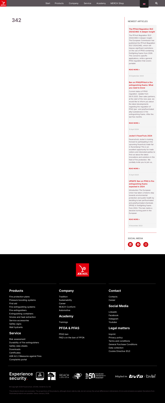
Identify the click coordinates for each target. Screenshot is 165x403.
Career (62, 303)
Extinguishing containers (21, 313)
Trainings (63, 322)
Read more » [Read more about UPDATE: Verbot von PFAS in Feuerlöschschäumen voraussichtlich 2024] (134, 219)
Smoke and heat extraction (22, 317)
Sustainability (65, 300)
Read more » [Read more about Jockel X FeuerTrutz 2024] (134, 168)
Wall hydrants (16, 327)
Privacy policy (116, 337)
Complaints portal (18, 359)
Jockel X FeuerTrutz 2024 (140, 136)
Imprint (112, 334)
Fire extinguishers (18, 310)
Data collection (116, 347)
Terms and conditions (119, 341)
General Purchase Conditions (123, 344)
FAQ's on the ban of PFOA (71, 337)
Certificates (15, 352)
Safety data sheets (18, 346)
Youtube (113, 322)
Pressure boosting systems (22, 300)
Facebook (113, 315)
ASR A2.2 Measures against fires (25, 356)
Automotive (64, 310)
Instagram (113, 318)
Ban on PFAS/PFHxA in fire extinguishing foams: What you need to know (141, 85)
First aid (13, 303)
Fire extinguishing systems (22, 307)
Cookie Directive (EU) (119, 351)
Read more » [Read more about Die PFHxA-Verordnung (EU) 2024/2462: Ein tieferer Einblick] (134, 70)
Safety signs (15, 324)
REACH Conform (67, 307)
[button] (156, 3)
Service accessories (19, 320)
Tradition (63, 296)
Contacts (113, 296)
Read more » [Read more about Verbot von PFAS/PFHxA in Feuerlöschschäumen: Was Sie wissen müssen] (134, 123)
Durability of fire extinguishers (24, 342)
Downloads (14, 349)
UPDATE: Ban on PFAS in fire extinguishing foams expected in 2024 (141, 184)
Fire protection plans (19, 296)
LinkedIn (113, 312)
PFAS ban (63, 334)
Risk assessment (17, 339)
